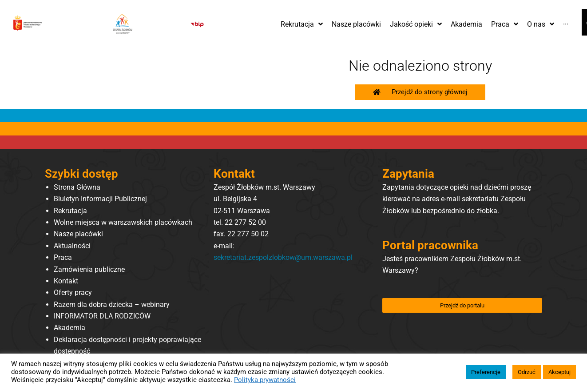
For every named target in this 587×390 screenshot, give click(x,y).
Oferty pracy (73, 292)
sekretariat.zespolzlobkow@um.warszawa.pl (283, 257)
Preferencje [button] (485, 372)
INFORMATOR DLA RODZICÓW (102, 316)
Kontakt (66, 281)
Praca (63, 257)
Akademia (69, 327)
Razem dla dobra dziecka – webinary (112, 304)
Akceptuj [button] (559, 372)
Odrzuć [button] (526, 372)
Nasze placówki (78, 234)
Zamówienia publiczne (89, 269)
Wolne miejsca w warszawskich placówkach (123, 222)
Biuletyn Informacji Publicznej (100, 199)
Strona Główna (77, 187)
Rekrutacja (70, 211)
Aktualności (72, 246)
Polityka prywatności (265, 380)
